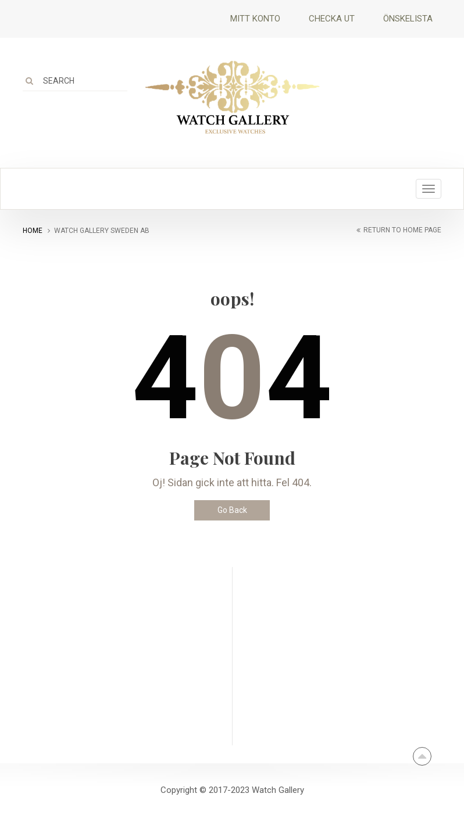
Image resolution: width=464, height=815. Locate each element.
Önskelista (408, 18)
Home (32, 231)
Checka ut (332, 18)
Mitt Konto (255, 18)
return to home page (402, 230)
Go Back (232, 510)
